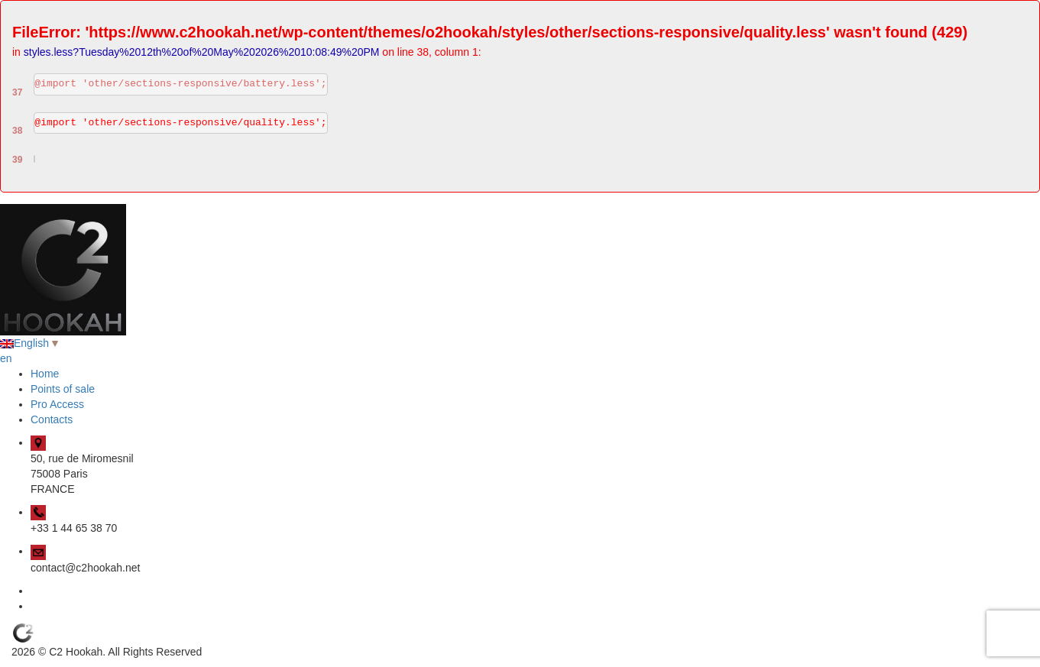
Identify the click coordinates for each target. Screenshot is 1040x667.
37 (17, 92)
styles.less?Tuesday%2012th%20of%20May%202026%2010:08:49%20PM (202, 52)
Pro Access (57, 404)
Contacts (52, 419)
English (29, 343)
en (6, 358)
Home (45, 373)
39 (17, 159)
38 (17, 130)
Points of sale (63, 389)
